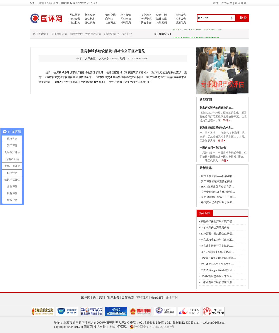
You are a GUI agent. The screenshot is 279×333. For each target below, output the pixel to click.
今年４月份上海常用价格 (215, 227)
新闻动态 (90, 14)
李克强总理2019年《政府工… (218, 239)
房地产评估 (76, 33)
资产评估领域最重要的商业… (218, 181)
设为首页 (227, 3)
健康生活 (161, 14)
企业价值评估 (59, 33)
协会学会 (146, 22)
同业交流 (126, 18)
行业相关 (75, 22)
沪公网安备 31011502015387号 (151, 327)
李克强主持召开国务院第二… (218, 245)
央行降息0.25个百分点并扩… (217, 264)
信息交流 (110, 14)
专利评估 (127, 33)
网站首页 (75, 14)
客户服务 (113, 297)
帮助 (216, 3)
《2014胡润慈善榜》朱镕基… (218, 276)
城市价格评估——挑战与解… (218, 176)
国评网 (85, 297)
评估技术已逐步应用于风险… (218, 202)
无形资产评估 (93, 33)
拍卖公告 (180, 18)
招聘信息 (126, 22)
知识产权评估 (111, 33)
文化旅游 (146, 14)
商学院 (109, 18)
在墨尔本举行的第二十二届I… (218, 197)
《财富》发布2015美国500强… (218, 257)
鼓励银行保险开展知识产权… (218, 221)
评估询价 (90, 22)
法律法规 (161, 18)
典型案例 (161, 22)
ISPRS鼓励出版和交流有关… (217, 186)
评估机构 (90, 18)
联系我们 (157, 297)
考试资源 (146, 18)
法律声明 (171, 297)
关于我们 (99, 297)
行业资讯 (75, 18)
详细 (225, 120)
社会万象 (110, 22)
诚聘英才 (142, 297)
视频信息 (180, 22)
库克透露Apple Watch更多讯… (218, 270)
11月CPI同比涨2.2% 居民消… (217, 251)
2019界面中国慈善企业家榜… (218, 233)
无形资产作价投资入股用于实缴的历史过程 (197, 29)
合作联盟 (128, 297)
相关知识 (126, 14)
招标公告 (180, 14)
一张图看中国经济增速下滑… (218, 282)
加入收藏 (240, 3)
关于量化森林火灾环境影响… (218, 191)
